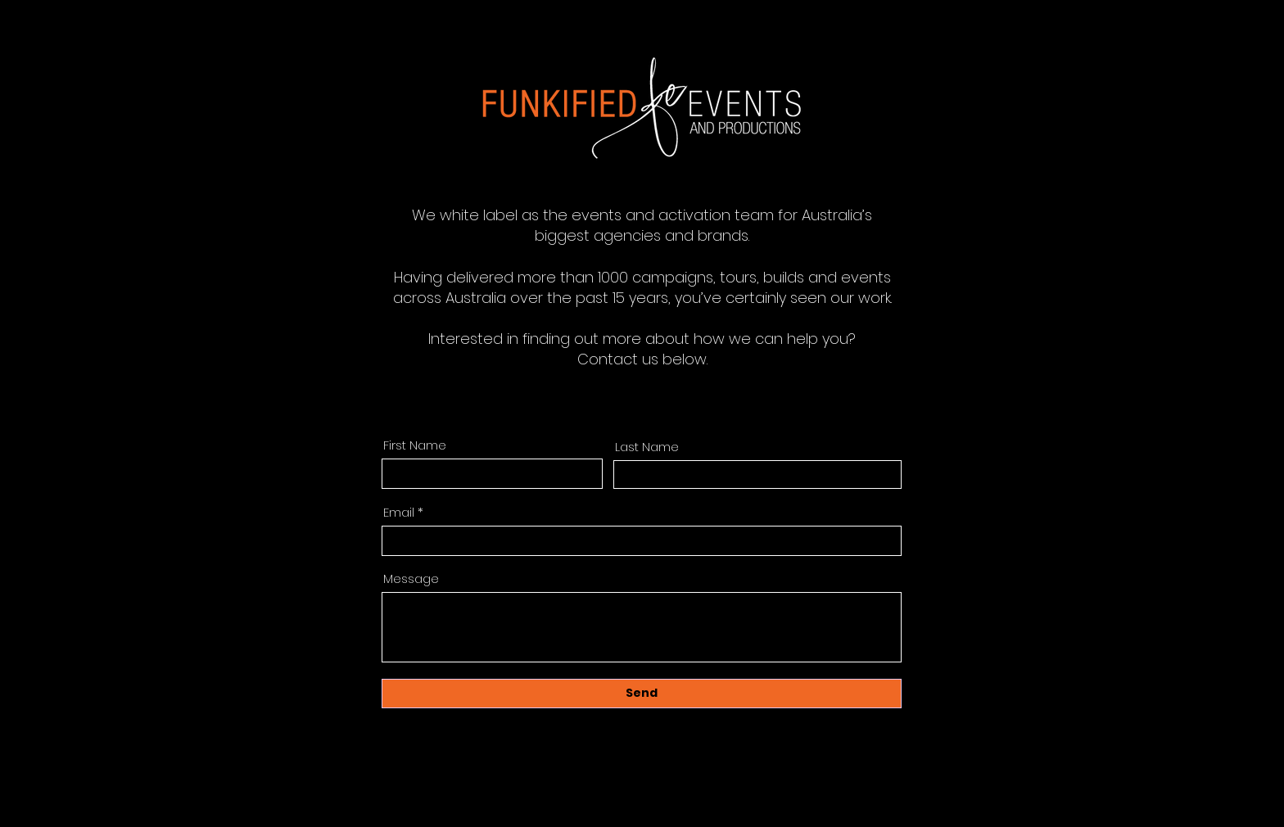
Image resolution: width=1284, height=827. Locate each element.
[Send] (642, 693)
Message (411, 578)
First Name (414, 445)
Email (398, 512)
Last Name (647, 447)
